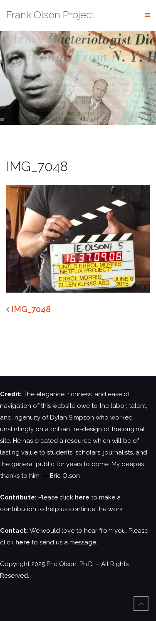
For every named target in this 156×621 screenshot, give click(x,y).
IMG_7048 (31, 309)
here (82, 497)
